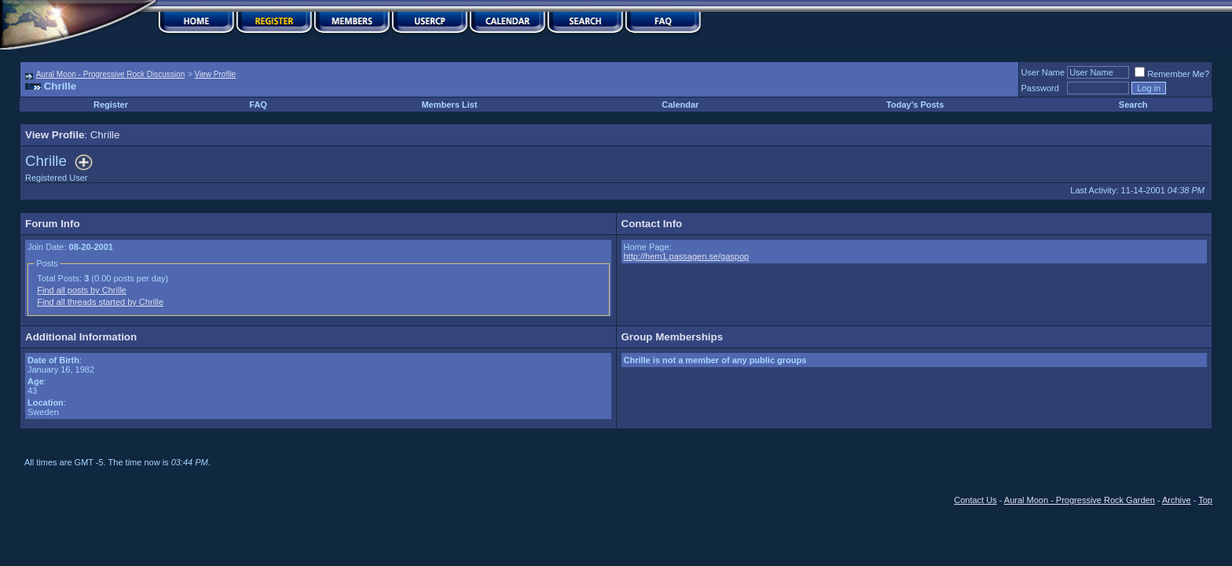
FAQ (258, 104)
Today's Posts (915, 104)
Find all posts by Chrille (81, 290)
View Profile (215, 74)
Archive (1176, 500)
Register (111, 104)
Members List (449, 104)
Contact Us (975, 500)
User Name (1043, 72)
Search (1133, 104)
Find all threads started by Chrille (100, 302)
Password (1040, 88)
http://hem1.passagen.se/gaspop (687, 256)
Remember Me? (1172, 74)
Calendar (680, 104)
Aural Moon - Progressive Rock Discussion (110, 74)
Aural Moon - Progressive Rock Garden (1079, 500)
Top (1205, 500)
